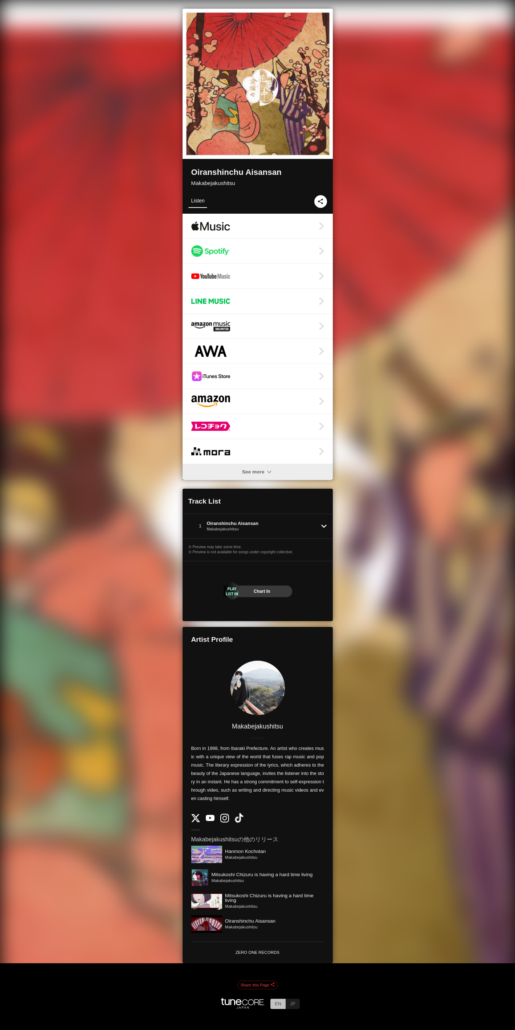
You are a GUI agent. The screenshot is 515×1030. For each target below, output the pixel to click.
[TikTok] (239, 821)
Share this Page (258, 985)
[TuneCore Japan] (243, 1007)
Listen (198, 201)
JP (292, 1003)
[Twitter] (195, 820)
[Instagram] (224, 821)
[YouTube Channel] (210, 819)
